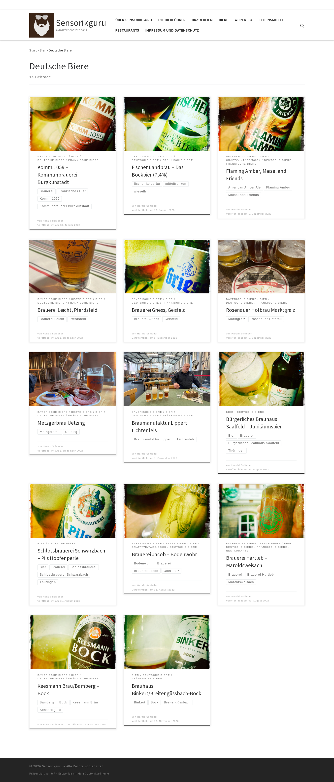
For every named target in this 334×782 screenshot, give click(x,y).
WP (53, 773)
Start (33, 50)
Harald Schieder (53, 221)
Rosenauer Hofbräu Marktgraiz (260, 310)
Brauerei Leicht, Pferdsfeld (67, 310)
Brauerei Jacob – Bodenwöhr (164, 554)
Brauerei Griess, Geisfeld (159, 310)
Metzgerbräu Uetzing (61, 422)
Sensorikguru (52, 766)
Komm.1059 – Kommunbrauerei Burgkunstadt (57, 174)
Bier (43, 50)
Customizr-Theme (97, 773)
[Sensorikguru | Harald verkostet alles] (41, 24)
